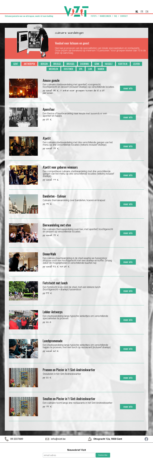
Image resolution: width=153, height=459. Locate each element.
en (147, 11)
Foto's (94, 16)
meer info (127, 88)
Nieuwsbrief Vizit (76, 450)
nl (137, 11)
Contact (124, 16)
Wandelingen (105, 16)
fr (142, 11)
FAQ (115, 16)
